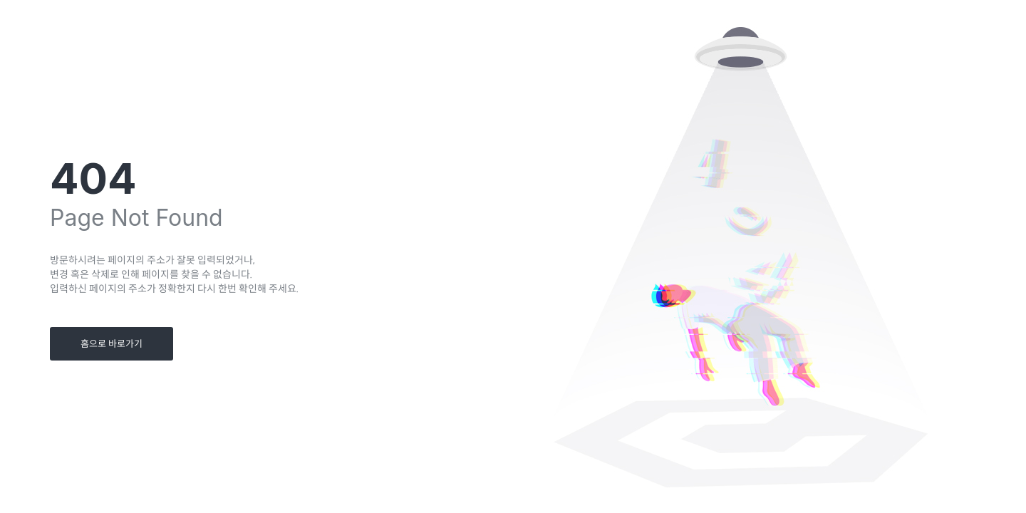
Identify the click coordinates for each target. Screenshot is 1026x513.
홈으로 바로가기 (111, 344)
